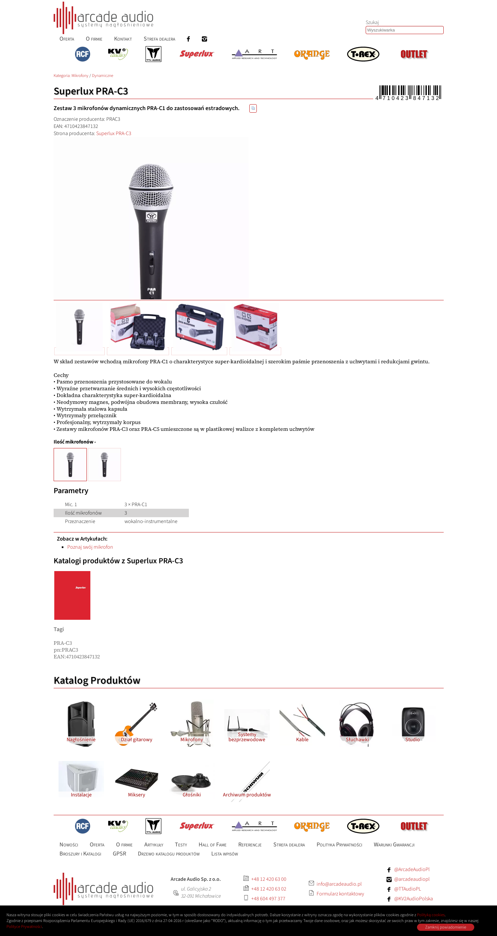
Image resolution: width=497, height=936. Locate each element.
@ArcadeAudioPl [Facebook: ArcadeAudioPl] (412, 869)
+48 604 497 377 (268, 898)
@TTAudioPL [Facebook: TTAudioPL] (407, 888)
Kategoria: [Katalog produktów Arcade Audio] (63, 76)
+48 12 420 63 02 (268, 888)
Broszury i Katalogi (80, 854)
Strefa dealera (289, 845)
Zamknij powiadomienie (445, 927)
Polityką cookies (431, 915)
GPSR (119, 854)
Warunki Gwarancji (394, 845)
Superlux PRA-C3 (113, 133)
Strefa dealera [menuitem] (159, 39)
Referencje (250, 845)
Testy (181, 845)
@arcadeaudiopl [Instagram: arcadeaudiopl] (412, 879)
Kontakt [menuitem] (123, 39)
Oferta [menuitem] (66, 39)
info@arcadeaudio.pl (339, 884)
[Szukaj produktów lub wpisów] (405, 30)
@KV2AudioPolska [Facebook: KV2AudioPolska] (413, 898)
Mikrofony (80, 76)
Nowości (68, 845)
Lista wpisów (224, 854)
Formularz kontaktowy (340, 893)
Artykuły (153, 845)
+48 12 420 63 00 (268, 879)
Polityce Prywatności (24, 927)
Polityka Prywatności (339, 845)
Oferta (97, 845)
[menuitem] (188, 39)
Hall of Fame (213, 845)
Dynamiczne (102, 76)
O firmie (124, 845)
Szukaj (372, 22)
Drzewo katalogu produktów (169, 854)
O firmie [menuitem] (94, 39)
